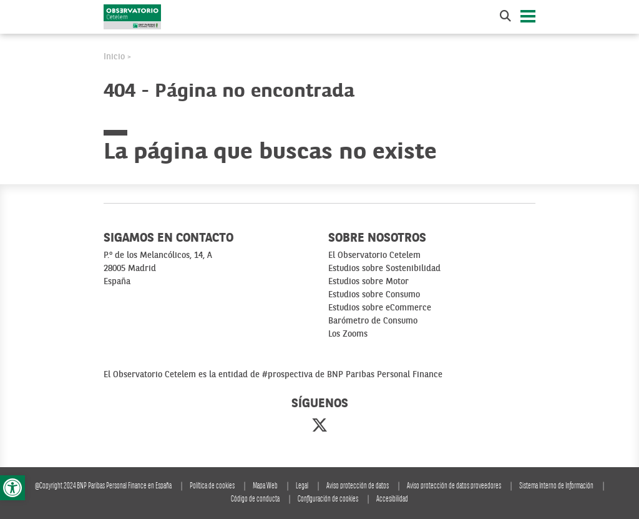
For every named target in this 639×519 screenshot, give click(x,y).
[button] (12, 487)
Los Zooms (348, 334)
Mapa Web (265, 486)
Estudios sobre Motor (368, 281)
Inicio (114, 56)
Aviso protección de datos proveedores (454, 486)
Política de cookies (212, 486)
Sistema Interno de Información (556, 486)
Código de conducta (255, 499)
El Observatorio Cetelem (374, 255)
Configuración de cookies (328, 499)
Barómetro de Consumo (372, 321)
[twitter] (319, 426)
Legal (302, 486)
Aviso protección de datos (357, 486)
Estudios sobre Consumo (374, 294)
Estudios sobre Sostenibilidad (384, 268)
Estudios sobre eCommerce (379, 308)
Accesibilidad (392, 499)
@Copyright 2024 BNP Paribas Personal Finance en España (103, 486)
